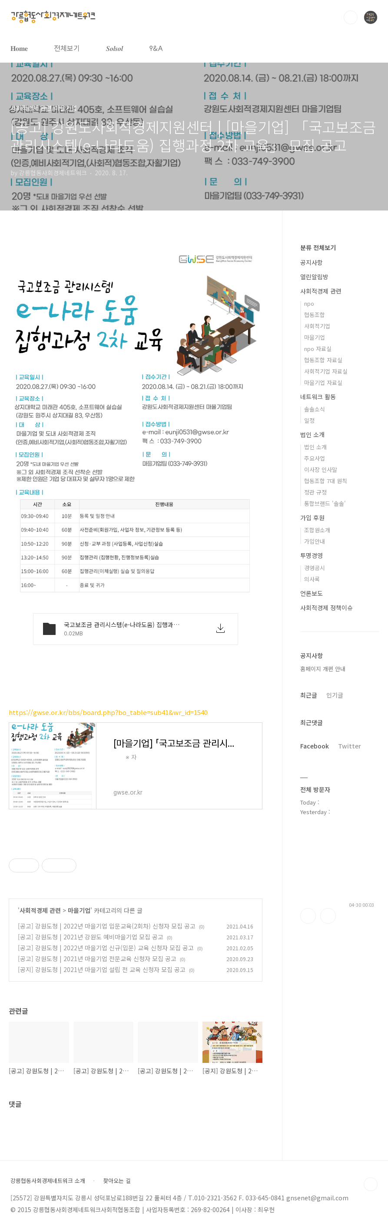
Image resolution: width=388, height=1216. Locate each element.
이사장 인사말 (320, 469)
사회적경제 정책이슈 (326, 607)
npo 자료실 (318, 348)
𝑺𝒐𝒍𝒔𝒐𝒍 (114, 48)
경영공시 (314, 568)
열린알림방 (314, 276)
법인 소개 (312, 434)
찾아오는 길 (117, 1180)
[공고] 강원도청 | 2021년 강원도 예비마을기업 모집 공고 (90, 936)
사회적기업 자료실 (326, 371)
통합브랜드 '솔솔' (325, 503)
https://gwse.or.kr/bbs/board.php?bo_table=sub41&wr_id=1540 (108, 712)
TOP (371, 1184)
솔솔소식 (314, 409)
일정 (309, 420)
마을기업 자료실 (323, 382)
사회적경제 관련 (40, 910)
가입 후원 (312, 517)
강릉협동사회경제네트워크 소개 (47, 1180)
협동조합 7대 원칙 (325, 481)
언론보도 (311, 593)
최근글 (308, 695)
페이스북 (308, 916)
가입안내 (314, 541)
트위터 (328, 916)
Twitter (349, 746)
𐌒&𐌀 (156, 48)
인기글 (334, 695)
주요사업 (314, 458)
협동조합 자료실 (323, 360)
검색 (350, 17)
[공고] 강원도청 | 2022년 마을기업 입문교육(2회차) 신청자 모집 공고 (107, 926)
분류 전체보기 (318, 247)
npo (309, 303)
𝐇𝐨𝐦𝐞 (19, 48)
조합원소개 (317, 530)
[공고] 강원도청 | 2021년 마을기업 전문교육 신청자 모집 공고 (97, 958)
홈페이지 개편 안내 (322, 669)
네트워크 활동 (318, 396)
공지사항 (311, 262)
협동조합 (314, 315)
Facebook (314, 746)
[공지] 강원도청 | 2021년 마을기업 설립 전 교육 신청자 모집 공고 (102, 969)
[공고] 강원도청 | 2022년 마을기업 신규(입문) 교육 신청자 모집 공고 (106, 947)
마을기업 (79, 910)
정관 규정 (315, 492)
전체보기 (67, 48)
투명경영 (311, 555)
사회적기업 (317, 326)
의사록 (312, 579)
